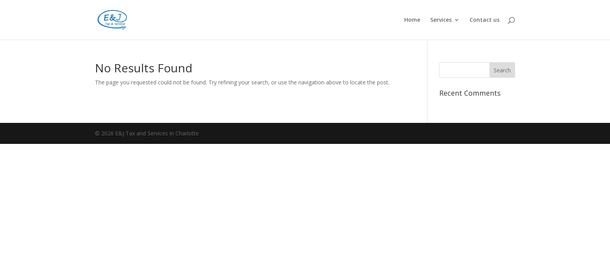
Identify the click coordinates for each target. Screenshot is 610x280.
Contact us (485, 20)
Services (441, 20)
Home (412, 20)
